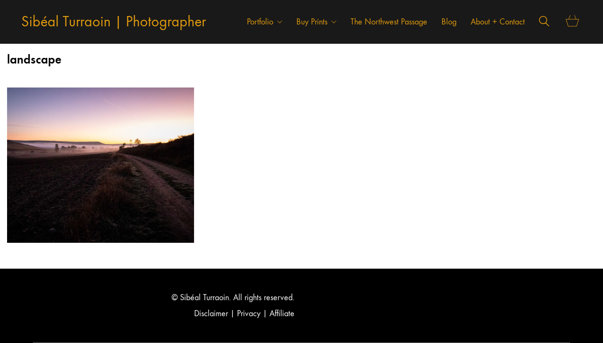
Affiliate (281, 314)
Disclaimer (211, 314)
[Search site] (544, 23)
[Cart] (572, 22)
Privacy (249, 314)
